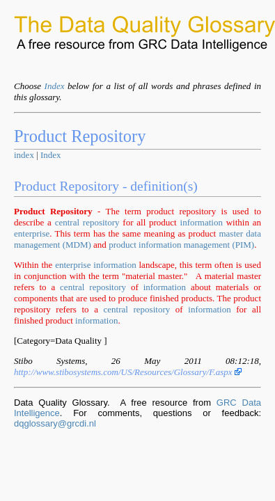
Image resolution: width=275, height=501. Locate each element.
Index (55, 86)
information (201, 222)
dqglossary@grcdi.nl (55, 423)
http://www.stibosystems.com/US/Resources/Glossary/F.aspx (128, 372)
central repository (87, 222)
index (24, 155)
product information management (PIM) (181, 244)
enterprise (31, 233)
